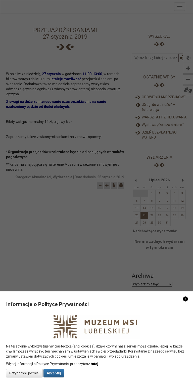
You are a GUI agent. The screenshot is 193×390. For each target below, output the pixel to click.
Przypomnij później (24, 373)
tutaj (94, 364)
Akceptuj (54, 373)
